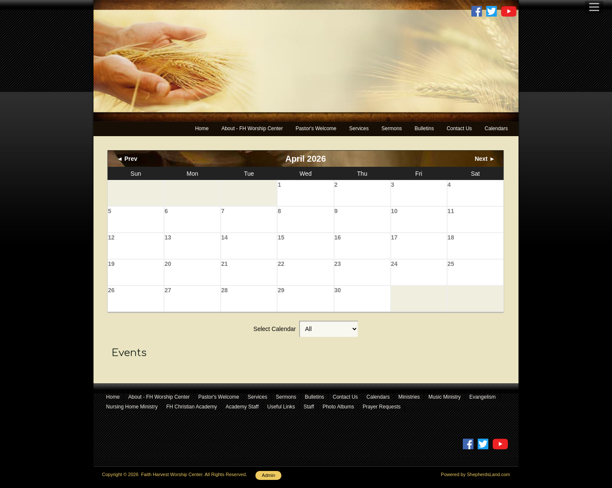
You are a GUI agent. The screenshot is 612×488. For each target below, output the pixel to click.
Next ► (485, 158)
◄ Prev (127, 158)
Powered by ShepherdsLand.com (475, 474)
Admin (268, 475)
